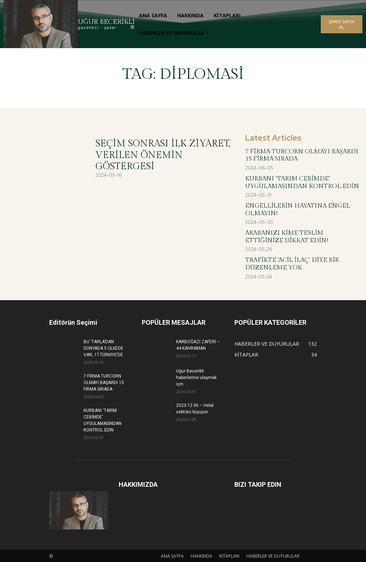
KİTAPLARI (229, 555)
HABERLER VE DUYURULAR (272, 555)
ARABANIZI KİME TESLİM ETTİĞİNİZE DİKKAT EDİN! (286, 236)
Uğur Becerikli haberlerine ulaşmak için (196, 377)
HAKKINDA (201, 555)
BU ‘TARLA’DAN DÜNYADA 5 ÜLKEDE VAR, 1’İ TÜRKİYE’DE (103, 348)
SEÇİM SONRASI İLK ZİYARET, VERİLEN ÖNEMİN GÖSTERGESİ (162, 154)
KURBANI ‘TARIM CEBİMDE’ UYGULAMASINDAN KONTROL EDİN (302, 182)
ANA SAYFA (172, 555)
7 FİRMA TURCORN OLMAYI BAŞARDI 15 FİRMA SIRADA (301, 155)
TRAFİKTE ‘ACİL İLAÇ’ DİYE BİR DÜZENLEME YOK (292, 263)
